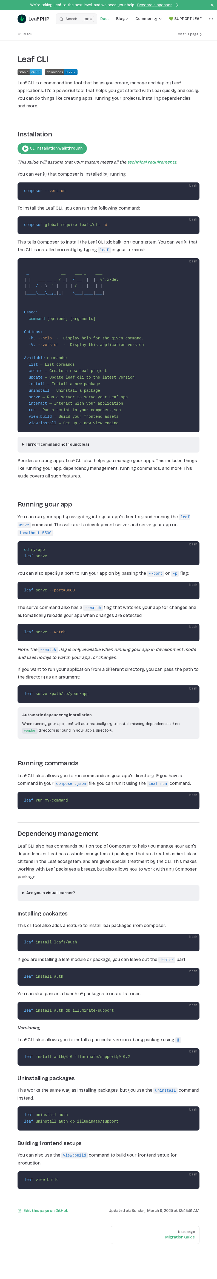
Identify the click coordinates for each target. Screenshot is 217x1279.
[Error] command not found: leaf (57, 444)
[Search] (76, 18)
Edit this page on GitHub (43, 1210)
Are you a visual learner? (50, 893)
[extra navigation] (211, 19)
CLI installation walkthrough (52, 148)
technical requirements (151, 162)
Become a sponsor (158, 5)
